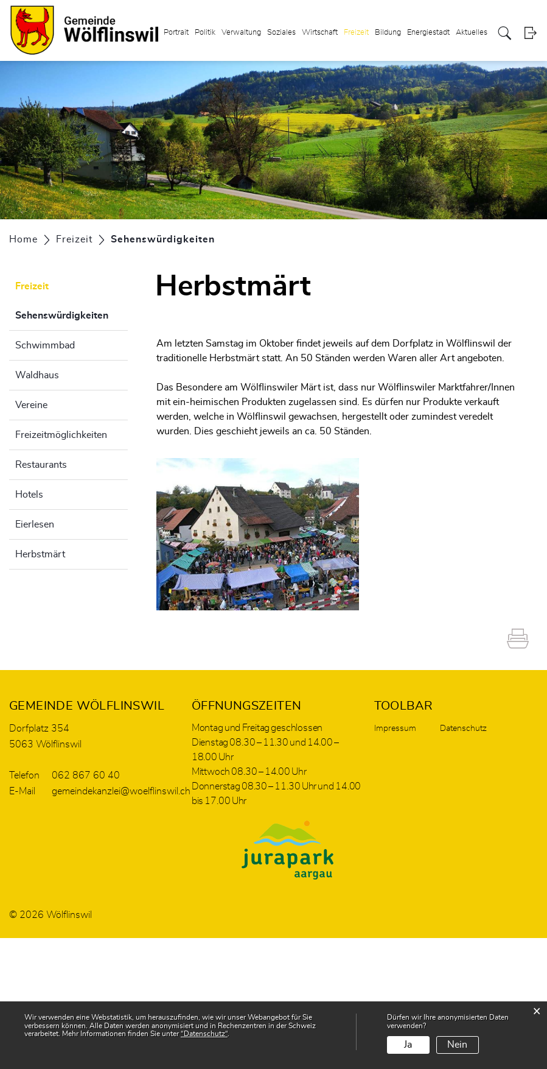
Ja (408, 1045)
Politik (205, 33)
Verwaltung (241, 33)
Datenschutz (463, 728)
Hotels (29, 494)
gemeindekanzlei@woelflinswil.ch (121, 791)
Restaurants (41, 465)
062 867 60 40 (86, 775)
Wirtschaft (320, 33)
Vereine (31, 405)
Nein (457, 1045)
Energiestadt (428, 33)
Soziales (281, 33)
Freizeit (356, 33)
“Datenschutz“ (204, 1033)
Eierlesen (34, 524)
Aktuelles (471, 33)
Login (530, 33)
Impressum (395, 728)
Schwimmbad (45, 345)
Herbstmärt (40, 554)
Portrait (176, 33)
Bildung (388, 33)
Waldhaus (37, 375)
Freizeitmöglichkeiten (61, 435)
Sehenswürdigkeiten (71, 313)
